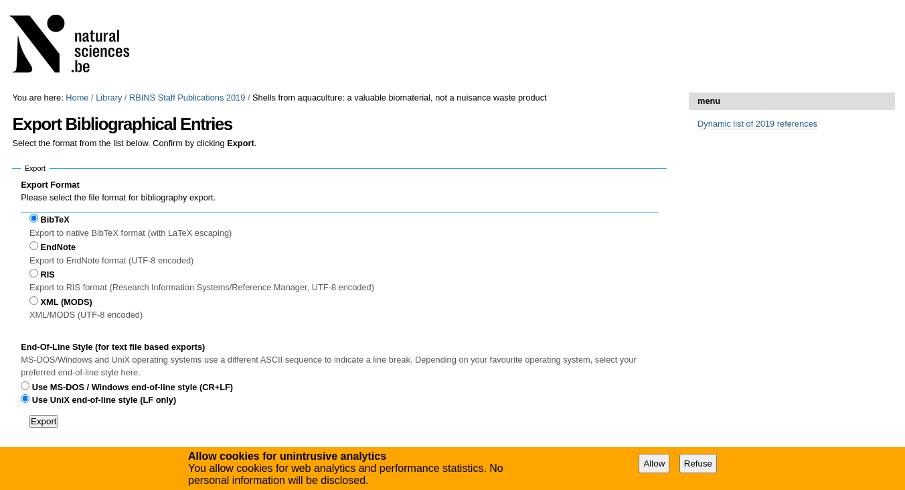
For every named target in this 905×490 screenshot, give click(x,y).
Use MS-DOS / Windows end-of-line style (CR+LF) (132, 387)
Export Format (50, 185)
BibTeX (55, 220)
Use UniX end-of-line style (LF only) (104, 400)
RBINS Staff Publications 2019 (187, 98)
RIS (48, 274)
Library (109, 98)
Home (77, 98)
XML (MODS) (66, 302)
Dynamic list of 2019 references (757, 124)
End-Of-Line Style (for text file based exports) (113, 347)
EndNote (58, 247)
